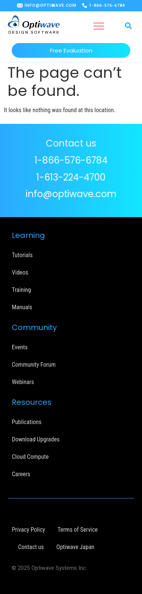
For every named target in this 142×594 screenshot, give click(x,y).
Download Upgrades (35, 439)
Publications (26, 422)
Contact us (31, 547)
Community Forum (34, 364)
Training (21, 289)
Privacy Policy (28, 529)
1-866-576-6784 (107, 5)
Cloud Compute (30, 456)
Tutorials (22, 255)
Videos (20, 272)
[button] (99, 26)
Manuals (22, 307)
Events (20, 347)
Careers (21, 474)
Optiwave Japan (75, 547)
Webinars (23, 382)
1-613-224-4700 (71, 177)
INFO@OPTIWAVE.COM (50, 5)
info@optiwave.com (71, 194)
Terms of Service (78, 529)
